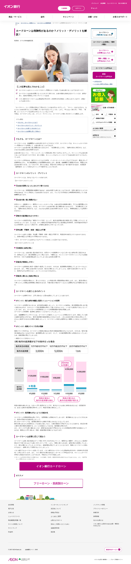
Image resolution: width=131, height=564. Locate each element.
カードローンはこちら (104, 34)
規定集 (53, 532)
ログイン (78, 8)
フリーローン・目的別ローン (51, 483)
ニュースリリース (112, 3)
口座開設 (64, 8)
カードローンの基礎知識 (44, 23)
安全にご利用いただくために (60, 524)
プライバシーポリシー (100, 508)
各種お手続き (55, 512)
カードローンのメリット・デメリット (30, 125)
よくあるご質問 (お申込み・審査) (103, 84)
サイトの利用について (15, 524)
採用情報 (96, 516)
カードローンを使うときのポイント (29, 128)
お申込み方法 (98, 81)
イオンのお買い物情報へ (101, 559)
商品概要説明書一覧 (14, 520)
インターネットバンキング (59, 505)
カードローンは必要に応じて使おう (29, 131)
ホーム (17, 23)
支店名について (56, 508)
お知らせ (11, 512)
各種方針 (96, 512)
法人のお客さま (122, 3)
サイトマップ (12, 528)
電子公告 (11, 508)
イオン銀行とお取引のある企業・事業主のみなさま (106, 524)
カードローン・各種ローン (28, 23)
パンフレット (95, 3)
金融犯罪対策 (55, 528)
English (10, 532)
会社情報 (102, 3)
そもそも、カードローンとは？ (28, 122)
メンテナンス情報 (99, 505)
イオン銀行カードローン (51, 466)
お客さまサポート (56, 520)
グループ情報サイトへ (117, 559)
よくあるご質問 (56, 516)
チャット (94, 8)
